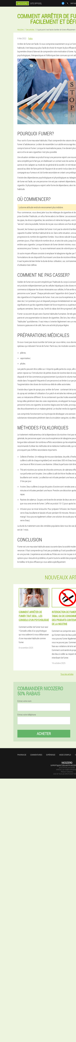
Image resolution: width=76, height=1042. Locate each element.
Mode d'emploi (65, 754)
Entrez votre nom (24, 701)
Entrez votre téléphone (26, 715)
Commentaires (36, 754)
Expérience (50, 754)
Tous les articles (66, 674)
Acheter (44, 733)
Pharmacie (21, 754)
